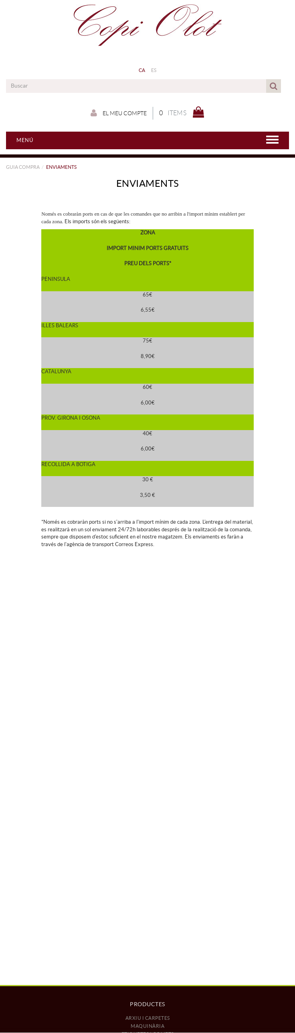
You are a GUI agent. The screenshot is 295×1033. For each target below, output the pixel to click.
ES (154, 70)
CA (142, 70)
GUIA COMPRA (23, 167)
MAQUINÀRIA (147, 1026)
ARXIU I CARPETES (147, 1018)
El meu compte (119, 113)
